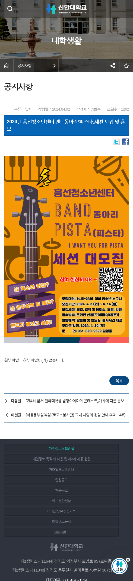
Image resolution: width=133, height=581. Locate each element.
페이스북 (55, 562)
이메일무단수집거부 (35, 480)
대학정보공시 (96, 480)
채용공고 (35, 469)
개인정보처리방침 (35, 449)
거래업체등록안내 (35, 459)
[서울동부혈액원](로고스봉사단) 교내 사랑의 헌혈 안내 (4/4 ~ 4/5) (75, 415)
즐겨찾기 (126, 65)
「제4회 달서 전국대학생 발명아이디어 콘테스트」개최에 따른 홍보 (75, 401)
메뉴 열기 (125, 9)
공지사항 (24, 65)
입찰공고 (96, 459)
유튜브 (79, 562)
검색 (10, 8)
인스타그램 (67, 562)
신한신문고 (35, 490)
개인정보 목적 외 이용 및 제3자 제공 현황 (97, 449)
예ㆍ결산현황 (96, 469)
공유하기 (112, 65)
